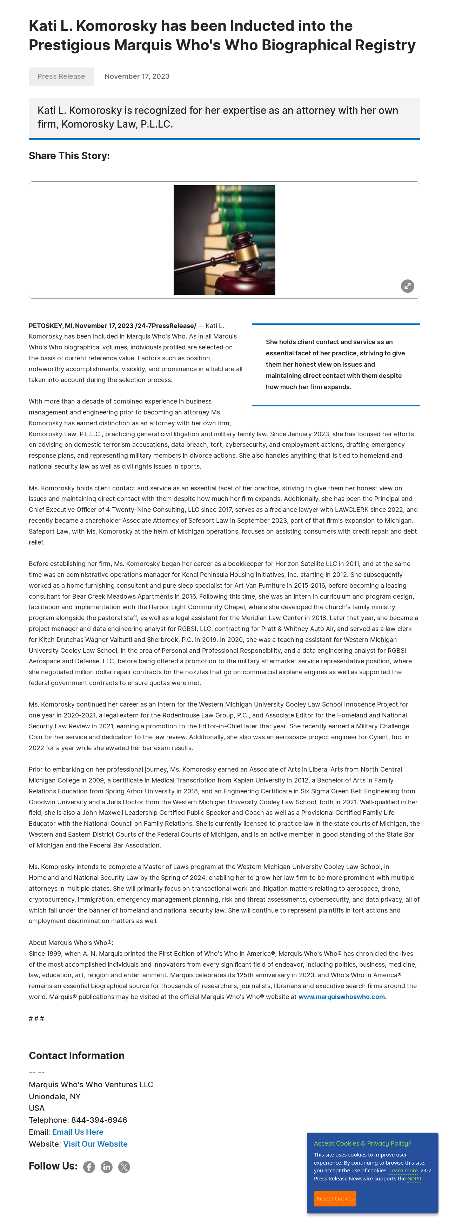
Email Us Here (77, 1132)
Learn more (403, 1170)
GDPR (414, 1178)
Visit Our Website (95, 1144)
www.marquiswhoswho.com (342, 997)
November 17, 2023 (137, 76)
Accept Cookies (335, 1198)
